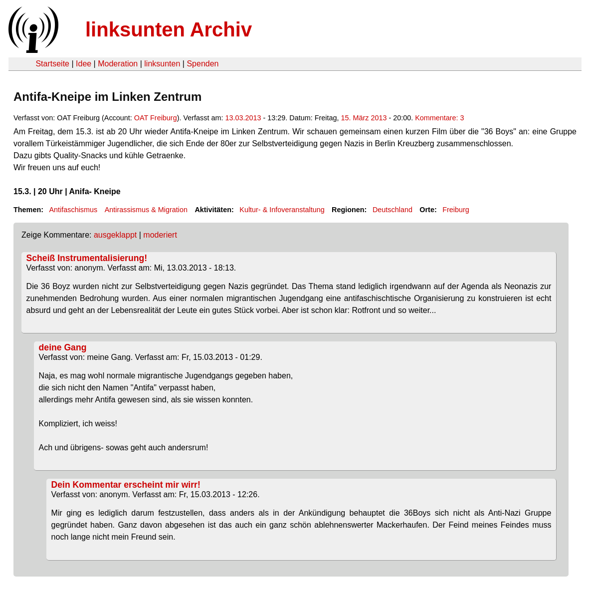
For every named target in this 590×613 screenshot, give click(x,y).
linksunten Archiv (168, 29)
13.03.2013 (243, 118)
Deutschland (392, 210)
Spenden (202, 63)
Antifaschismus (73, 210)
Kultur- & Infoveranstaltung (281, 210)
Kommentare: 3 (439, 118)
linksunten (162, 63)
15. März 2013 (364, 118)
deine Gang (63, 347)
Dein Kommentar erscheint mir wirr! (125, 485)
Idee (83, 63)
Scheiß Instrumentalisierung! (86, 258)
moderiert (160, 235)
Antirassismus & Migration (146, 210)
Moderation (118, 63)
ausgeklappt (115, 235)
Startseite (52, 63)
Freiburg (455, 210)
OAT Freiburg (155, 118)
